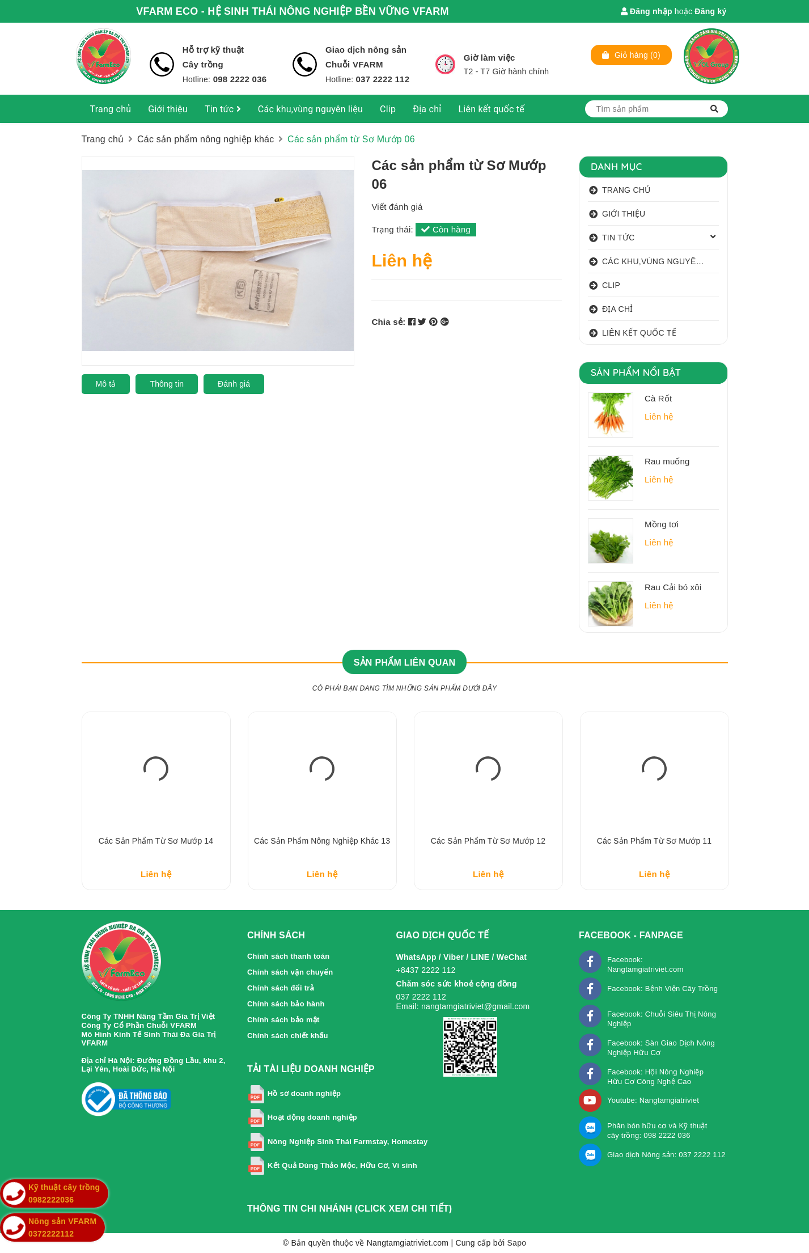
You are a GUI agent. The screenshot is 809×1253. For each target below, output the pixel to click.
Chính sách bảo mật (283, 1019)
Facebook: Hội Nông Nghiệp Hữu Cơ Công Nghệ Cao (655, 1077)
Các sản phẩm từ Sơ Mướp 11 (654, 840)
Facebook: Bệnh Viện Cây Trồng (662, 988)
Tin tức (223, 109)
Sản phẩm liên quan (405, 662)
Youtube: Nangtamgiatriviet (653, 1100)
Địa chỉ (427, 109)
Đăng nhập (646, 11)
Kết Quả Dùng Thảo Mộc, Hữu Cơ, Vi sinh (342, 1165)
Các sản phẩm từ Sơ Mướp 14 (156, 840)
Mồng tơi (662, 524)
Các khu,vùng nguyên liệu (310, 109)
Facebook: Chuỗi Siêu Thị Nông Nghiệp (661, 1019)
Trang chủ (111, 109)
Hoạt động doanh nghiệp (312, 1118)
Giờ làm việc (489, 57)
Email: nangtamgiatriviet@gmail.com (463, 1006)
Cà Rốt (658, 398)
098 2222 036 (238, 79)
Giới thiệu (168, 109)
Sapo (517, 1242)
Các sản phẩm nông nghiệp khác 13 (322, 840)
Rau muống (667, 461)
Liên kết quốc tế (491, 109)
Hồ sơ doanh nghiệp (304, 1094)
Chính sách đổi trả (281, 988)
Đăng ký (710, 11)
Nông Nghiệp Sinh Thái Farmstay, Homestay (348, 1141)
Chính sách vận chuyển (290, 972)
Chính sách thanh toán (288, 956)
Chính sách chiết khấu (287, 1035)
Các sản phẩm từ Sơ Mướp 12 (488, 840)
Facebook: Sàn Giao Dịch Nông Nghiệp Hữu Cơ (661, 1048)
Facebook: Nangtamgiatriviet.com (645, 964)
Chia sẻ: (388, 322)
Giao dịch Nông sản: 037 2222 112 (666, 1154)
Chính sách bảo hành (286, 1004)
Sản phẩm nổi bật (636, 372)
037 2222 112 (383, 79)
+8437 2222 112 (425, 970)
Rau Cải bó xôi (673, 587)
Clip (388, 109)
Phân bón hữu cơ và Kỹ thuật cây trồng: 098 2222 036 (657, 1130)
